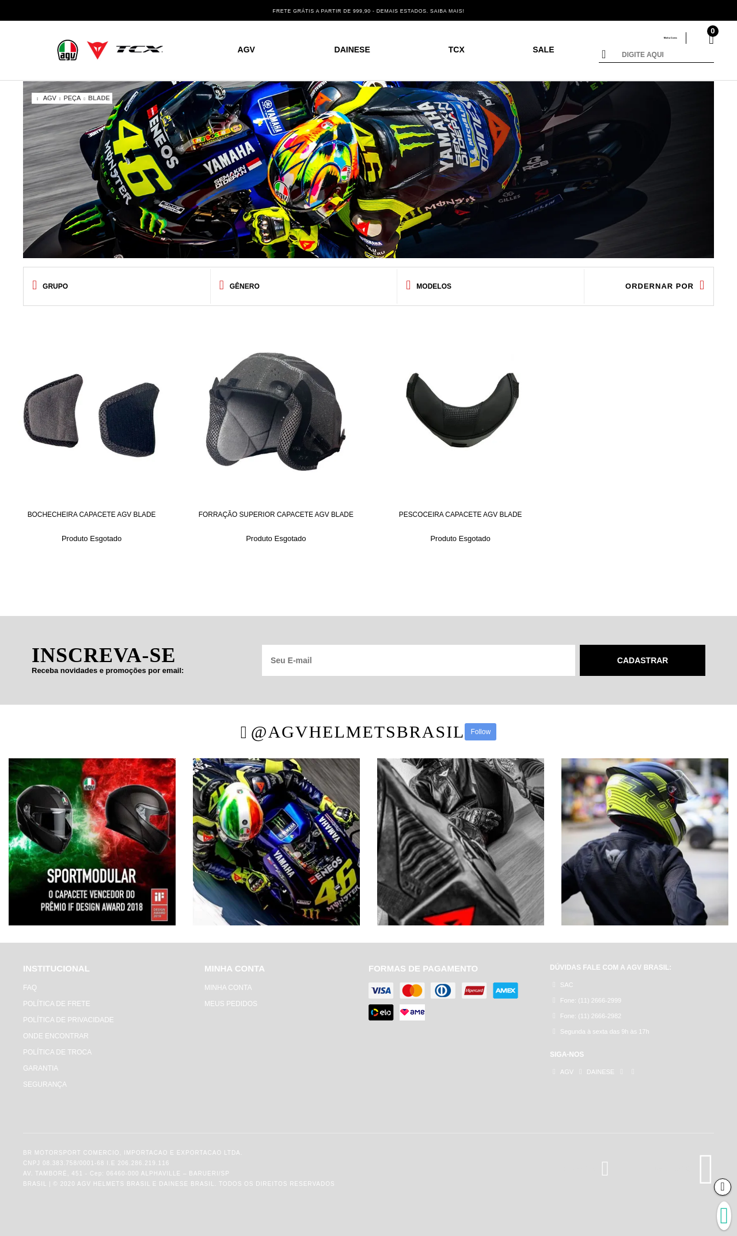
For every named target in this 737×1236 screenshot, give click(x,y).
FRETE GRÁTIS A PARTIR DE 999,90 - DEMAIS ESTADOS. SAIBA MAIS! (369, 10)
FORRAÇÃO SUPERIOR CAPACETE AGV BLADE (276, 512)
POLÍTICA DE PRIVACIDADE (68, 1014)
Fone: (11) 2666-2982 (587, 1012)
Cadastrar (643, 655)
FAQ (30, 982)
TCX (457, 49)
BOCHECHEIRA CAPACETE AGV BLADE (92, 512)
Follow (480, 726)
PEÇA (72, 98)
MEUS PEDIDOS (230, 998)
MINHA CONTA (228, 982)
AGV (246, 49)
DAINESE (352, 49)
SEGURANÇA (45, 1079)
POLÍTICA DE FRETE (56, 998)
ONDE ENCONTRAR (56, 1030)
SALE (543, 49)
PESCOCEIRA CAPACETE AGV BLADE (460, 508)
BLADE (99, 98)
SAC (563, 980)
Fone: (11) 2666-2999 (587, 996)
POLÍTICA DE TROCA (57, 1046)
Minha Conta (654, 37)
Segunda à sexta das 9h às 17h (601, 1028)
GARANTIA (40, 1063)
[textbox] (665, 55)
